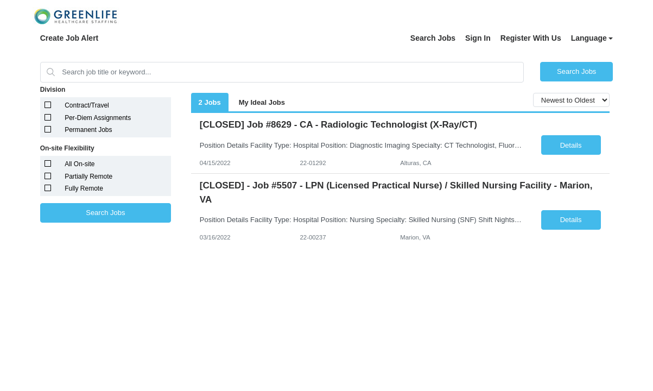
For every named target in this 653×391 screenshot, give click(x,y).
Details (571, 145)
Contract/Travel (87, 105)
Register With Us (530, 38)
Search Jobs (432, 38)
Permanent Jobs (88, 130)
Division (53, 89)
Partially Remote (88, 176)
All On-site (79, 164)
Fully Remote (84, 188)
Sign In (478, 38)
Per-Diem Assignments (98, 118)
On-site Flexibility (67, 148)
